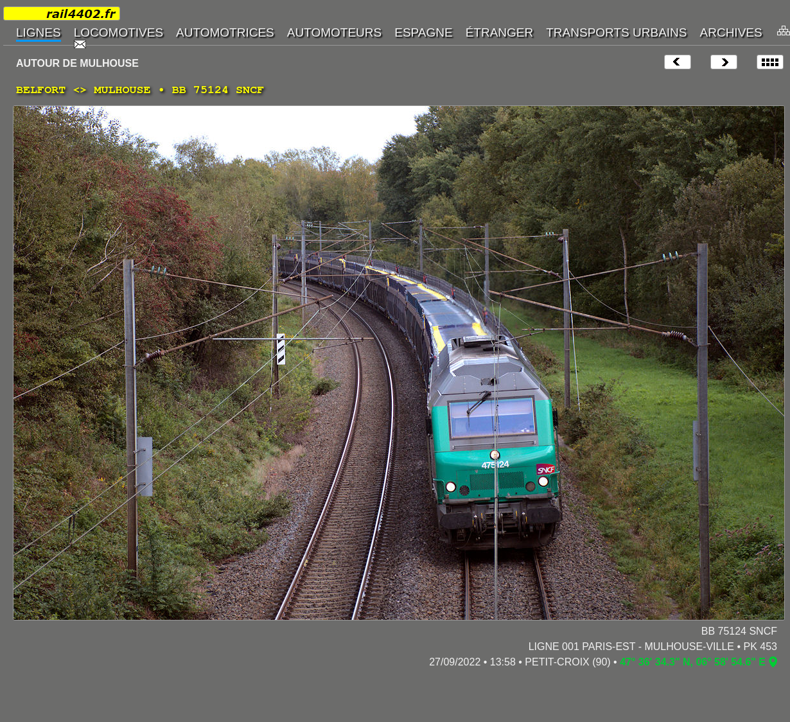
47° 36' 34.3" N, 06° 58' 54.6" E (693, 661)
